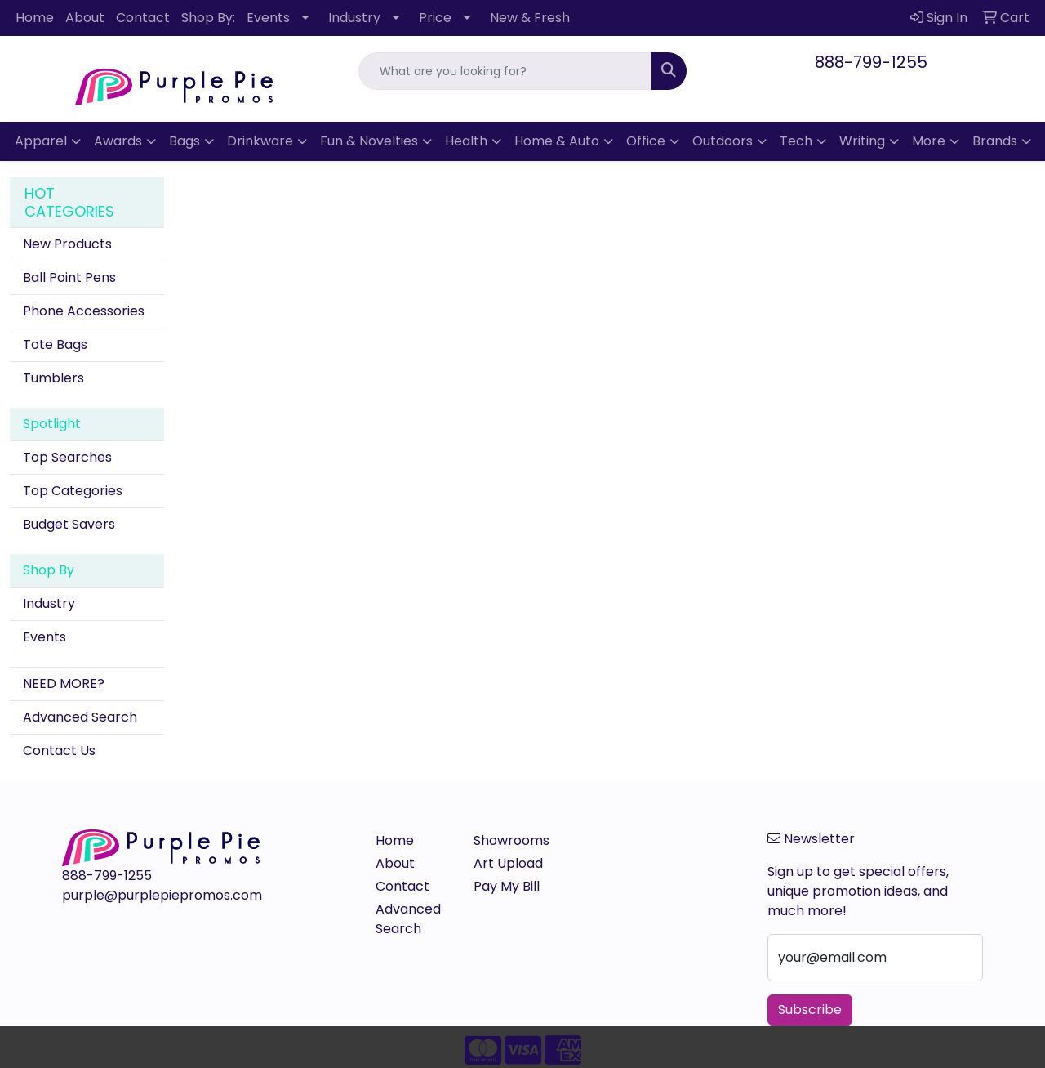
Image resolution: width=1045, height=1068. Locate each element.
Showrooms (511, 840)
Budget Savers (69, 524)
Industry (354, 17)
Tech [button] (796, 141)
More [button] (928, 141)
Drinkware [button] (260, 141)
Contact (143, 17)
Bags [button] (184, 141)
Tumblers (53, 378)
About (84, 17)
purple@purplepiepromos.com (162, 895)
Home (35, 17)
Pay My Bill (507, 886)
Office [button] (645, 141)
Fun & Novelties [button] (369, 141)
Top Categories (72, 490)
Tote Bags (55, 344)
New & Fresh (530, 17)
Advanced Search (80, 717)
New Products (67, 244)
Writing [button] (862, 141)
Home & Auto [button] (556, 141)
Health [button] (466, 141)
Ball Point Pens (69, 277)
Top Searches (67, 457)
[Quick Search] (505, 71)
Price (435, 17)
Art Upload (508, 863)
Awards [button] (118, 141)
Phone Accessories (84, 311)
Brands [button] (994, 141)
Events (268, 17)
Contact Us (59, 750)
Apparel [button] (41, 141)
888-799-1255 (871, 62)
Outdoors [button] (722, 141)
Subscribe (810, 1009)
